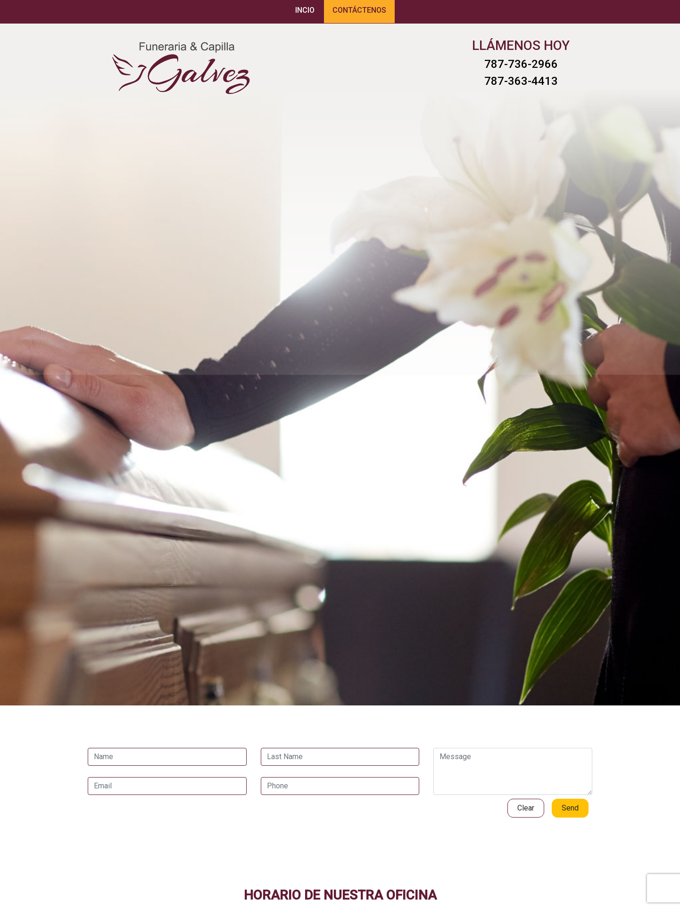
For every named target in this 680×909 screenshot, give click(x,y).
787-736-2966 (521, 64)
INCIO (305, 10)
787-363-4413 (521, 81)
